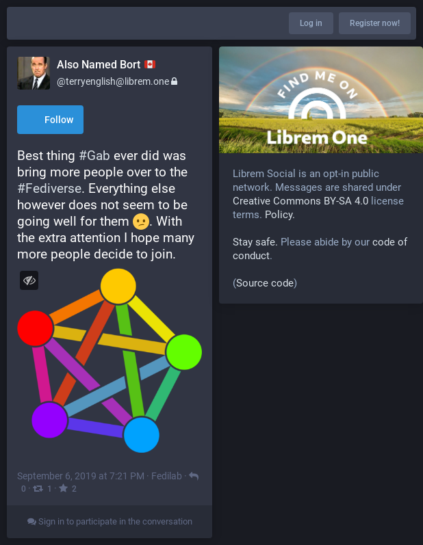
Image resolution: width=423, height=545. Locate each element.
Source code (265, 283)
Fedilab (166, 475)
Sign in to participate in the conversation (109, 521)
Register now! (375, 23)
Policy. (280, 215)
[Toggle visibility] (29, 280)
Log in (311, 23)
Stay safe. (255, 242)
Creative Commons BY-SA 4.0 (300, 201)
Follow (50, 121)
